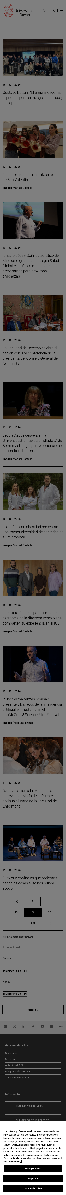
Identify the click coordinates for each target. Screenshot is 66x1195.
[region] (33, 1158)
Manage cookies (33, 1168)
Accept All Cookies (33, 1188)
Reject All (33, 1178)
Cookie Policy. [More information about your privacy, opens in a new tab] (14, 1161)
